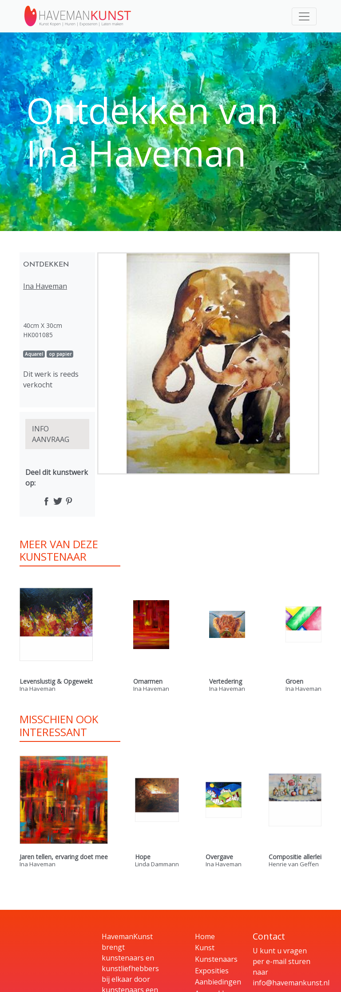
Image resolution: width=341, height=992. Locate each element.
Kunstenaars (216, 959)
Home (205, 936)
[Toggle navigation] (304, 16)
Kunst (204, 947)
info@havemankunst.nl (291, 983)
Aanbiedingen (218, 982)
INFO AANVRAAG (50, 434)
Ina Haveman (45, 286)
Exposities (212, 971)
